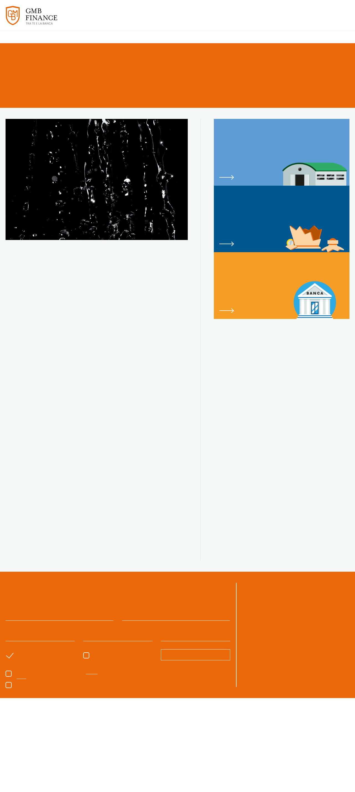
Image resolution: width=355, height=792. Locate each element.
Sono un (107, 676)
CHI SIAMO (164, 19)
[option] (37, 758)
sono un (29, 676)
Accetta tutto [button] (285, 777)
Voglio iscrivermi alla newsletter (41, 703)
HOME (142, 19)
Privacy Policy (93, 696)
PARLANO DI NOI (257, 19)
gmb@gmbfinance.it (263, 627)
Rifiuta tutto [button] (243, 777)
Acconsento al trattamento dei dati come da (60, 697)
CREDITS (342, 783)
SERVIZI (186, 19)
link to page (281, 152)
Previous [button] (11, 758)
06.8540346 (307, 620)
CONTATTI (337, 19)
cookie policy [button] (203, 727)
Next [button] (343, 758)
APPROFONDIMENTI (301, 19)
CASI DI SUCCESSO (217, 19)
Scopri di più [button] (69, 777)
